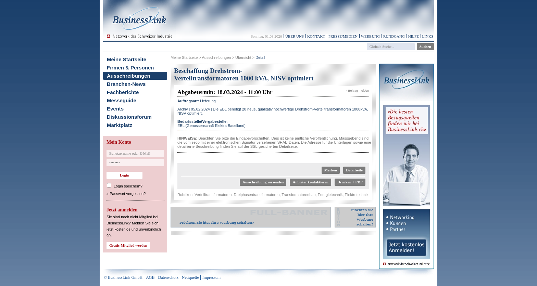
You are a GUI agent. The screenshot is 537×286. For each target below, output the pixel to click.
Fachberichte (123, 92)
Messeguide (121, 100)
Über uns (294, 36)
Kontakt (316, 36)
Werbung (370, 36)
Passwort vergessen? (128, 194)
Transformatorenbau (298, 195)
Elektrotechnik (357, 195)
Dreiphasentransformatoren (256, 195)
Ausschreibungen (128, 76)
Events (115, 109)
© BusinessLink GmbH (123, 277)
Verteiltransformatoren (213, 195)
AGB (150, 277)
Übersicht (243, 57)
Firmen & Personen (130, 67)
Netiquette (190, 277)
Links (427, 36)
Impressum (211, 277)
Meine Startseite (126, 59)
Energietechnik (330, 195)
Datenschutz (168, 277)
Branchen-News (126, 84)
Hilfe (413, 36)
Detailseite (354, 170)
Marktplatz (119, 125)
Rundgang (394, 36)
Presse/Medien (343, 36)
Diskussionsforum (129, 117)
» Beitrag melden (357, 90)
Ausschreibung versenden (263, 182)
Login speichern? (128, 186)
